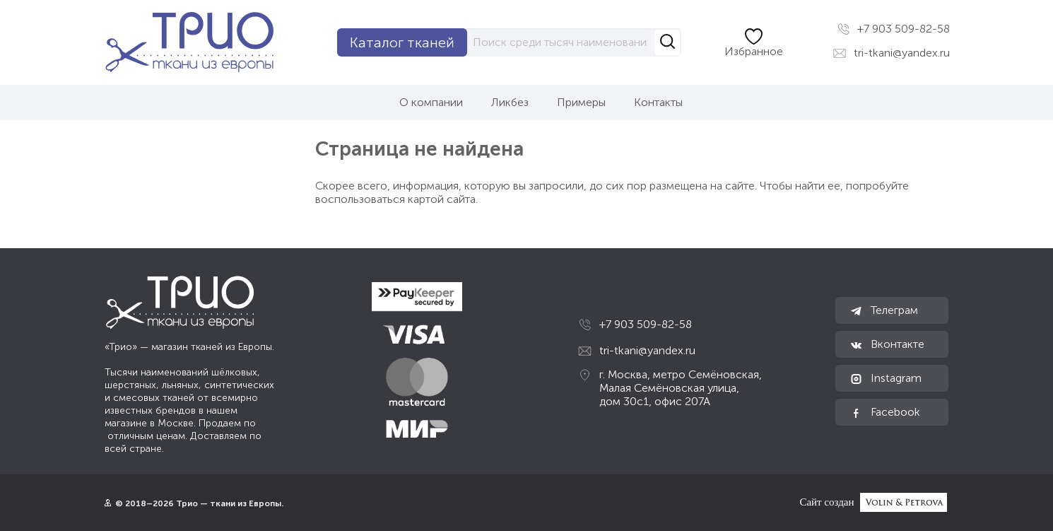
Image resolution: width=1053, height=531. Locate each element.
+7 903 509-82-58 (893, 29)
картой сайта (442, 199)
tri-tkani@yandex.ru (891, 53)
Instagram (885, 378)
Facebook (884, 412)
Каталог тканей (402, 42)
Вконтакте (886, 344)
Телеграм (883, 310)
